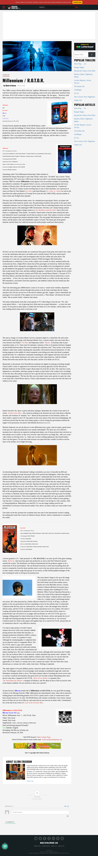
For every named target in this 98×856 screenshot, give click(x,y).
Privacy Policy (46, 846)
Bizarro (47, 343)
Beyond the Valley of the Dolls (84, 71)
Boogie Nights (79, 67)
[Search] (91, 54)
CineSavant (6, 74)
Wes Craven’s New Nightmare (84, 97)
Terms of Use (37, 846)
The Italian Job (79, 86)
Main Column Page (44, 737)
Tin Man (25, 343)
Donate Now (77, 2)
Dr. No (76, 93)
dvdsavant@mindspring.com (52, 739)
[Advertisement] (49, 26)
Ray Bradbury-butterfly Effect (46, 210)
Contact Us (61, 846)
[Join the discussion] (40, 812)
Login (66, 806)
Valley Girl (78, 100)
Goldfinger (78, 90)
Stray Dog (80, 64)
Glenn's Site (30, 781)
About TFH (54, 846)
